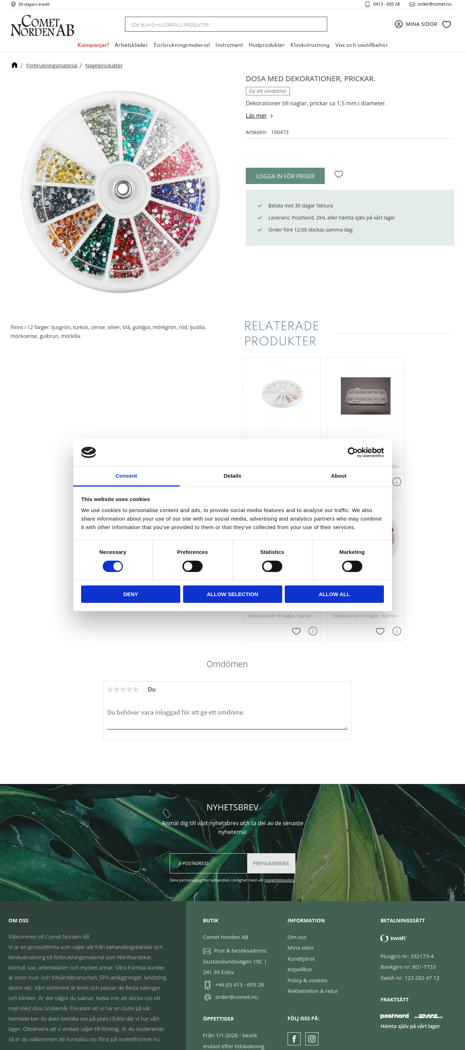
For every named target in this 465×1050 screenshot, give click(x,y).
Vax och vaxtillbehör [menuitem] (361, 47)
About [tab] (339, 476)
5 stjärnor (136, 673)
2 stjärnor (117, 673)
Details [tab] (233, 476)
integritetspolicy (279, 864)
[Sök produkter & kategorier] (217, 25)
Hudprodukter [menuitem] (267, 47)
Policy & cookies (308, 964)
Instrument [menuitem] (229, 47)
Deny (130, 594)
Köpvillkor (300, 953)
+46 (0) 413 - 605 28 (239, 968)
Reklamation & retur (313, 975)
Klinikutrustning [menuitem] (309, 47)
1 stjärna (110, 673)
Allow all (334, 594)
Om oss (297, 921)
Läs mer (256, 116)
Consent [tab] (126, 476)
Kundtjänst (301, 942)
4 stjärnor (129, 673)
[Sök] (317, 25)
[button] (446, 25)
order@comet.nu (432, 5)
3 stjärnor (123, 673)
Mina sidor (301, 931)
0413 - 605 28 (383, 5)
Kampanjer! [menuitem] (93, 47)
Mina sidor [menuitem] (421, 25)
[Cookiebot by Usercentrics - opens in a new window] (353, 452)
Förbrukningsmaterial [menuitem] (182, 47)
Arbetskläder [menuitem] (131, 47)
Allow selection (232, 594)
